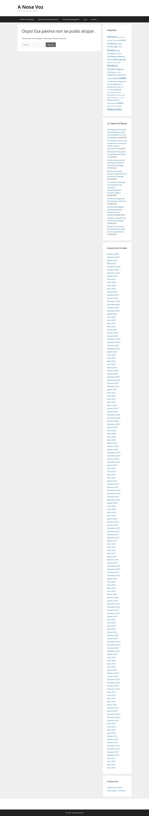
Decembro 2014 (113, 641)
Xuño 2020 (111, 433)
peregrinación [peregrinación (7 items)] (111, 87)
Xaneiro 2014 (112, 676)
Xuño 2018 (111, 509)
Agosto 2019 (112, 465)
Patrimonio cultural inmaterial (48, 19)
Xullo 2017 (111, 544)
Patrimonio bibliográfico (70, 19)
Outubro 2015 (113, 610)
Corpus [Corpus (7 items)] (119, 44)
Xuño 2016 (111, 585)
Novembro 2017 (113, 531)
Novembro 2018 (113, 493)
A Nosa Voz (30, 7)
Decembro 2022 (113, 339)
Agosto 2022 (112, 351)
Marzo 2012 (112, 736)
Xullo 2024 (111, 279)
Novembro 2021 (113, 380)
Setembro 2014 (113, 651)
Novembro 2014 (113, 645)
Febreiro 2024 (113, 295)
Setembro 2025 (113, 257)
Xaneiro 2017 (112, 563)
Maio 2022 (111, 361)
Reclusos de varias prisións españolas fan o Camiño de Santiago (117, 174)
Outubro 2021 (113, 383)
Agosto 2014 (112, 654)
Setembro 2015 (113, 613)
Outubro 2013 (113, 686)
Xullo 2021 (111, 393)
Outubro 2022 (113, 345)
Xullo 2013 (111, 692)
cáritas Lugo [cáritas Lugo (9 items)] (112, 46)
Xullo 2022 (111, 355)
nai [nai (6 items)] (108, 81)
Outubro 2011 (113, 752)
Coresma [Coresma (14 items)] (112, 43)
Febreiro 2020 (113, 446)
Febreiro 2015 (113, 635)
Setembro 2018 (113, 500)
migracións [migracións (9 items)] (112, 75)
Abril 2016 (111, 591)
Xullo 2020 (111, 430)
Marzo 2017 (112, 556)
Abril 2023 (111, 326)
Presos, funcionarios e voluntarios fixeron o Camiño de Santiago (116, 163)
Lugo (85, 19)
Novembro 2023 (113, 304)
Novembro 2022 (113, 342)
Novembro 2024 (113, 266)
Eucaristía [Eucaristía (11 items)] (121, 59)
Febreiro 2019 (113, 484)
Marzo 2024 (112, 292)
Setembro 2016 (113, 575)
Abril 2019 (111, 478)
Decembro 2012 (113, 714)
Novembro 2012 (113, 717)
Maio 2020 (111, 437)
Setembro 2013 (113, 689)
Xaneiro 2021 (112, 411)
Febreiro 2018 (113, 522)
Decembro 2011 (113, 745)
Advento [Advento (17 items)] (112, 36)
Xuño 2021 (111, 396)
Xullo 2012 (111, 723)
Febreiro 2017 (113, 560)
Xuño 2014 (111, 660)
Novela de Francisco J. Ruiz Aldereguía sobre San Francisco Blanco (116, 229)
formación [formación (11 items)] (112, 69)
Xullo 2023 (111, 317)
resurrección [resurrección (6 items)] (111, 92)
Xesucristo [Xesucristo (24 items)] (114, 109)
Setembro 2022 (113, 348)
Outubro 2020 (113, 421)
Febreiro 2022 (113, 370)
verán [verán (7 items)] (119, 106)
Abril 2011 (111, 768)
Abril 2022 (111, 364)
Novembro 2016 (113, 569)
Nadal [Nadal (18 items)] (122, 78)
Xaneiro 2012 (112, 742)
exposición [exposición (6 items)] (117, 62)
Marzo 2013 (112, 704)
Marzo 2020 (112, 443)
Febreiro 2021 (113, 408)
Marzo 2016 (112, 594)
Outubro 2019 (113, 459)
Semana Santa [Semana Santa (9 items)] (113, 100)
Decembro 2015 (113, 604)
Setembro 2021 (113, 386)
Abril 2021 (111, 402)
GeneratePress (78, 813)
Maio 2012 (111, 730)
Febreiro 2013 (113, 708)
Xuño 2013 (111, 695)
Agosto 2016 (112, 578)
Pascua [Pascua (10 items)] (117, 84)
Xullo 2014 (111, 657)
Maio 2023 (111, 323)
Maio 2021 (111, 399)
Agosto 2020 (112, 427)
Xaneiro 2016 (112, 601)
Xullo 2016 (111, 582)
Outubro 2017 (113, 534)
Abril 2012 (111, 733)
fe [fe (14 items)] (117, 65)
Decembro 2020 (113, 415)
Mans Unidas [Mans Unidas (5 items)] (117, 72)
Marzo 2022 (112, 367)
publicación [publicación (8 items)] (117, 89)
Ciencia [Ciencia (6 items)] (115, 40)
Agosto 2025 (112, 260)
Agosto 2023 (112, 314)
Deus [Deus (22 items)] (110, 50)
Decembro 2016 (113, 566)
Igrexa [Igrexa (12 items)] (120, 69)
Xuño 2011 (111, 761)
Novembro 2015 (113, 607)
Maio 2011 (111, 764)
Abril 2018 (111, 515)
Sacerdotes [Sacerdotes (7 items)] (111, 95)
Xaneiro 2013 (112, 711)
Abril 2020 (111, 440)
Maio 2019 (111, 474)
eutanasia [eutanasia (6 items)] (110, 62)
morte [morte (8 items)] (109, 78)
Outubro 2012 (113, 720)
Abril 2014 (111, 667)
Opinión (94, 19)
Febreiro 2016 (113, 597)
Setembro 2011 (113, 755)
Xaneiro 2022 (112, 374)
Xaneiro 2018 (112, 525)
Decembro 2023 (113, 301)
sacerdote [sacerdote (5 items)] (118, 92)
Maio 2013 (111, 698)
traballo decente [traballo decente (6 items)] (112, 106)
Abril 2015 (111, 629)
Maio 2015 (111, 626)
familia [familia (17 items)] (111, 65)
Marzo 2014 (112, 670)
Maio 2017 (111, 550)
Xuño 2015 (111, 623)
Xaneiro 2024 (112, 298)
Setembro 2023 (113, 311)
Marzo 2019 (112, 481)
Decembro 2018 (113, 490)
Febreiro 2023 (113, 333)
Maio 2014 (111, 664)
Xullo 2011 (111, 758)
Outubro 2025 (113, 254)
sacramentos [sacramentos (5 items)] (118, 95)
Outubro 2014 (113, 648)
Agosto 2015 (112, 616)
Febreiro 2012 (113, 739)
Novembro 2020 (113, 418)
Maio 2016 (111, 588)
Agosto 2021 (112, 389)
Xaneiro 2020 (112, 449)
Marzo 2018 (112, 519)
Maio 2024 (111, 285)
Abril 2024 (111, 288)
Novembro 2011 (113, 749)
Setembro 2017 (113, 537)
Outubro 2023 (113, 307)
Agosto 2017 (112, 541)
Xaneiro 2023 (112, 336)
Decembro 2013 (113, 679)
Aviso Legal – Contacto (116, 790)
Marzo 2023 (112, 329)
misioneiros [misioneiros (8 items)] (121, 75)
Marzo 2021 (112, 405)
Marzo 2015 (112, 632)
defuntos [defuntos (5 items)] (120, 47)
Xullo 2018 (111, 506)
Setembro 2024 (113, 273)
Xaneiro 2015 (112, 638)
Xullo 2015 (111, 619)
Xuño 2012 (111, 727)
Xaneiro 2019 (112, 487)
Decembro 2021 (113, 377)
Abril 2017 (111, 553)
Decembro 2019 (113, 452)
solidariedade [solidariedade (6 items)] (111, 103)
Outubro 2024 (113, 270)
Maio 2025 (111, 263)
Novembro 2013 (113, 682)
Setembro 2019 (113, 462)
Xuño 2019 (111, 471)
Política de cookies (114, 787)
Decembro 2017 (113, 528)
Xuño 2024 (111, 282)
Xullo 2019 (111, 468)
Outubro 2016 (113, 572)
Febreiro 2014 (113, 673)
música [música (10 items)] (115, 78)
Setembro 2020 (113, 424)
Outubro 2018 (113, 496)
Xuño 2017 (111, 547)
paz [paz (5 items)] (122, 84)
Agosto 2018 (112, 503)
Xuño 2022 (111, 358)
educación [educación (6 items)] (118, 54)
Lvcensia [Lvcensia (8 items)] (110, 72)
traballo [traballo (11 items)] (120, 103)
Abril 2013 (111, 701)
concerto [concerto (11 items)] (122, 40)
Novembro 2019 (113, 456)
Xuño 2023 (111, 320)
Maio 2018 (111, 512)
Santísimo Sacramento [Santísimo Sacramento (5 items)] (118, 97)
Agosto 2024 (112, 276)
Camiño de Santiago (27, 19)
